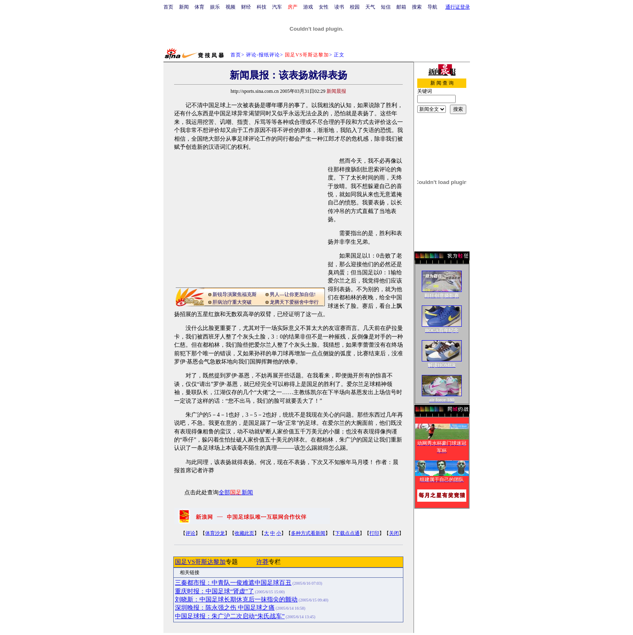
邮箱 (401, 7)
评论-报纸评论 (263, 55)
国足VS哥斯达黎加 (200, 562)
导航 (432, 7)
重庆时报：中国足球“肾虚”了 (214, 591)
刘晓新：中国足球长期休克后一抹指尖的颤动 (236, 599)
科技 (261, 7)
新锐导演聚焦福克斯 (234, 294)
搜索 (417, 7)
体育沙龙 (215, 533)
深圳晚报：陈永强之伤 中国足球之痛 (225, 607)
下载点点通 (347, 533)
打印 (374, 533)
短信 (386, 7)
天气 (370, 7)
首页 (168, 7)
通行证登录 (457, 7)
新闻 (184, 7)
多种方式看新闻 (308, 533)
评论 (190, 533)
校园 (355, 7)
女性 (324, 7)
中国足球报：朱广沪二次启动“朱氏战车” (229, 616)
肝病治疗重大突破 (232, 302)
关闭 (394, 533)
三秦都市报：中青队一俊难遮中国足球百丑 (233, 582)
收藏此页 (244, 533)
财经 (246, 7)
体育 (199, 7)
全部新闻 (236, 492)
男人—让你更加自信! (292, 294)
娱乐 (215, 7)
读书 (339, 7)
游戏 (308, 7)
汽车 (277, 7)
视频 (230, 7)
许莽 (262, 562)
